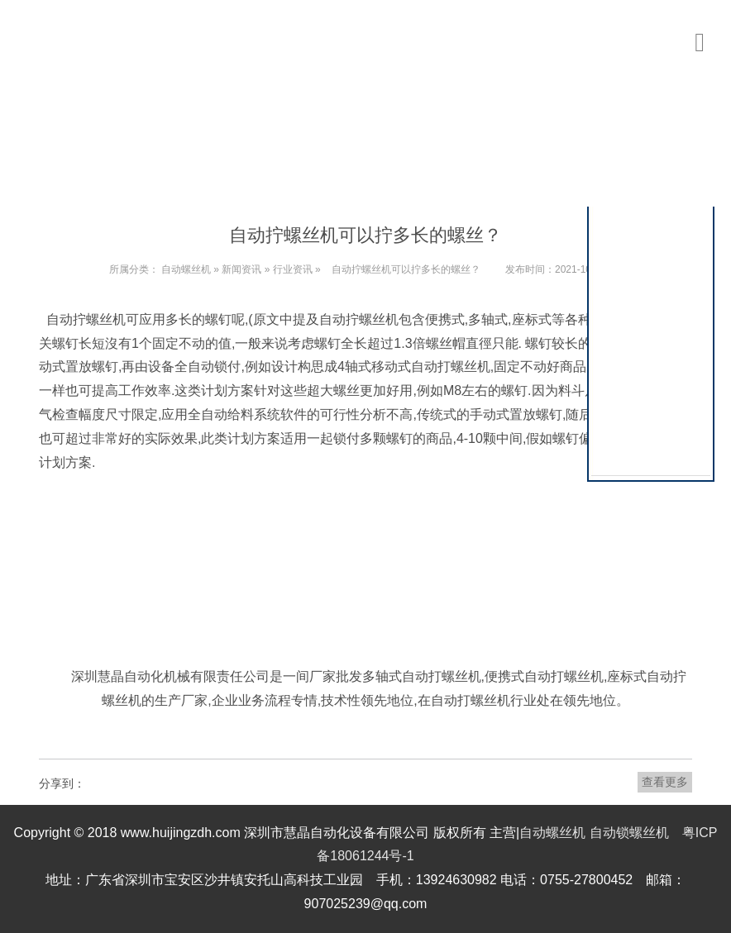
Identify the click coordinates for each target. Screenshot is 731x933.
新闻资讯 (241, 269)
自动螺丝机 (186, 269)
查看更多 (665, 781)
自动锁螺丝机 (629, 833)
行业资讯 (293, 269)
